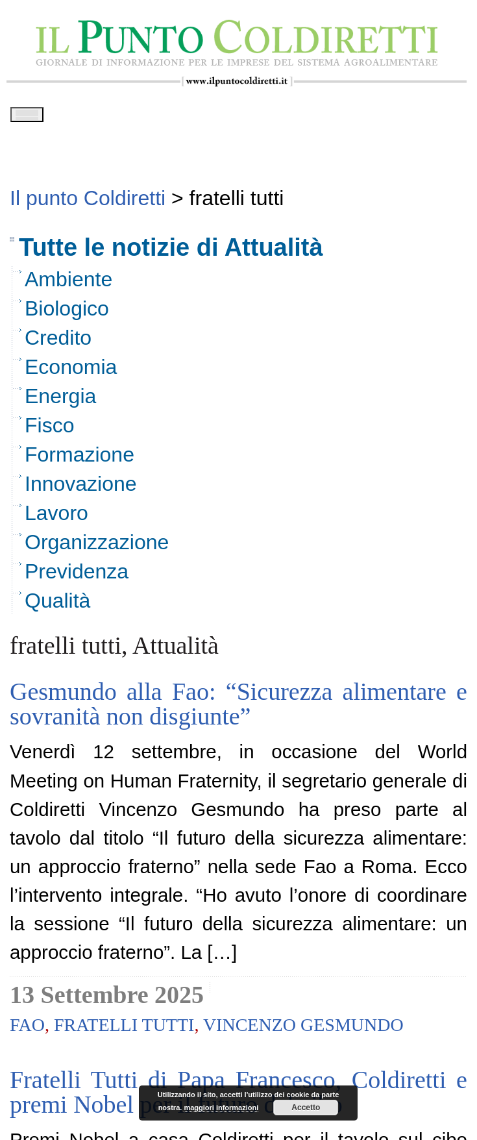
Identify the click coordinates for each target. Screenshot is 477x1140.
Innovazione (81, 488)
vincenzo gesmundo (303, 1029)
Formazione (79, 459)
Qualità (57, 605)
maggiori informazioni (221, 1107)
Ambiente (68, 283)
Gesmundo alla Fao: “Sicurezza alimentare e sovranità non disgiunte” (238, 708)
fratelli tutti (124, 1029)
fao (27, 1029)
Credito (58, 342)
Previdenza (76, 576)
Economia (71, 371)
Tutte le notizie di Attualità (171, 252)
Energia (60, 400)
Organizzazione (97, 546)
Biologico (67, 313)
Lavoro (56, 517)
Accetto (305, 1107)
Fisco (49, 429)
